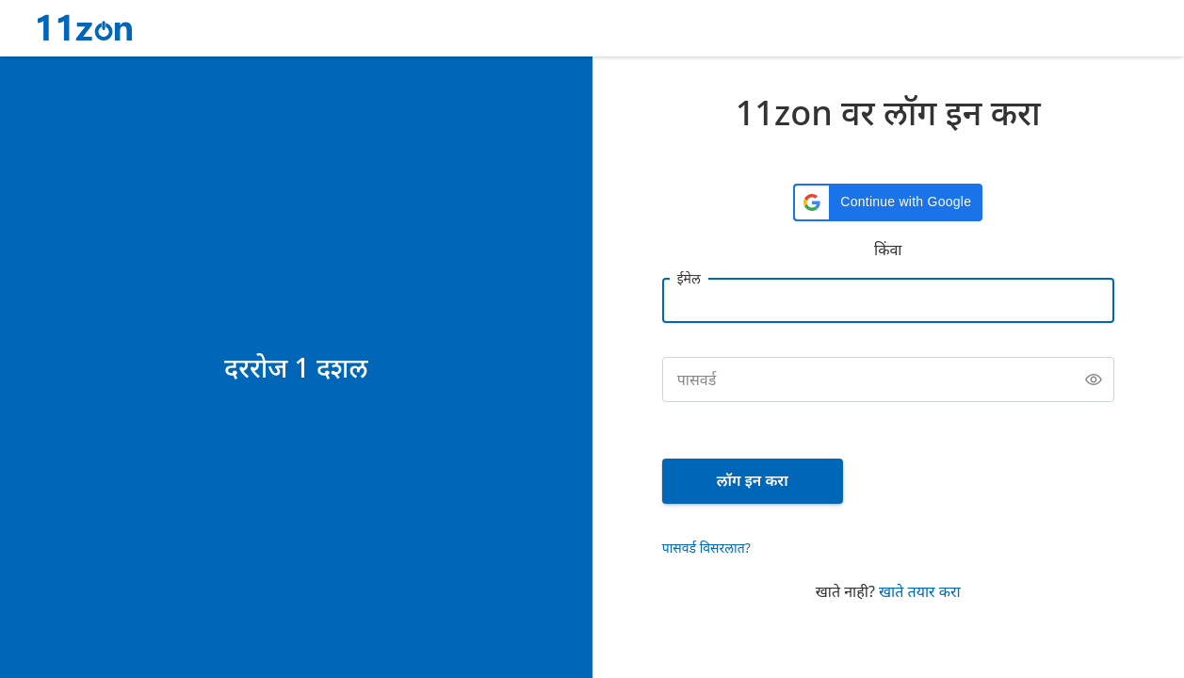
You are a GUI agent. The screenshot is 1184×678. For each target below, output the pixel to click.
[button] (887, 202)
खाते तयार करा (920, 591)
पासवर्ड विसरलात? (706, 548)
